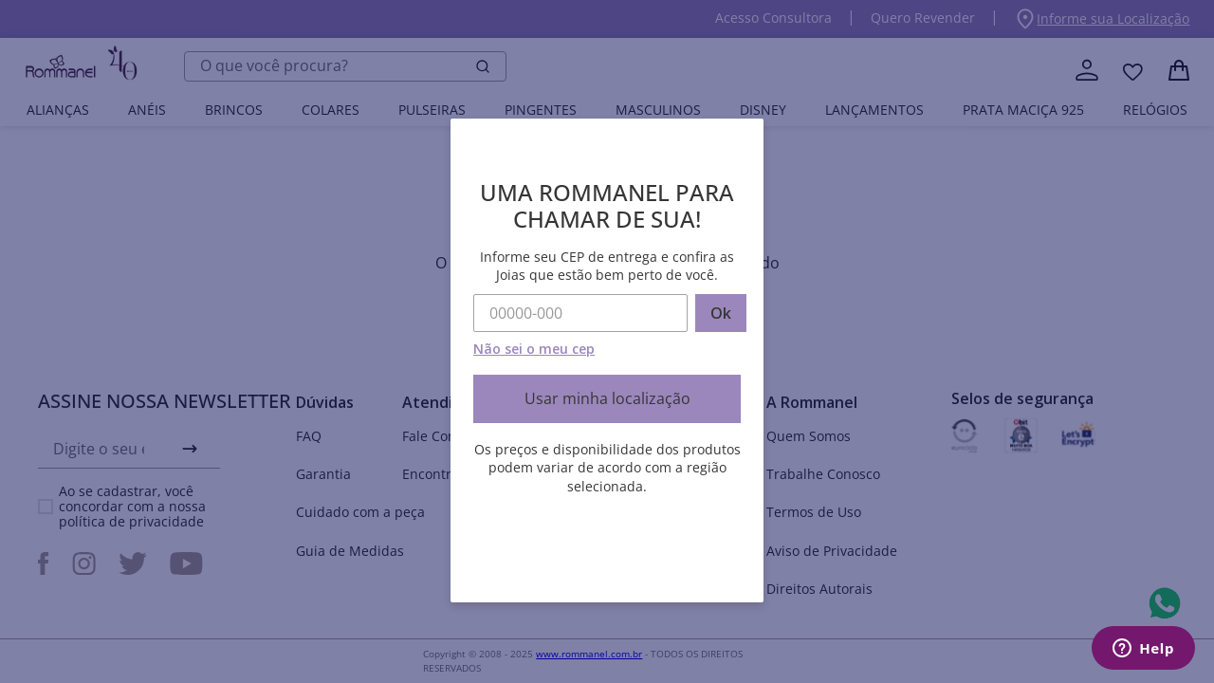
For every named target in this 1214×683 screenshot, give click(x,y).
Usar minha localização (607, 398)
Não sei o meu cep (534, 349)
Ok (720, 313)
